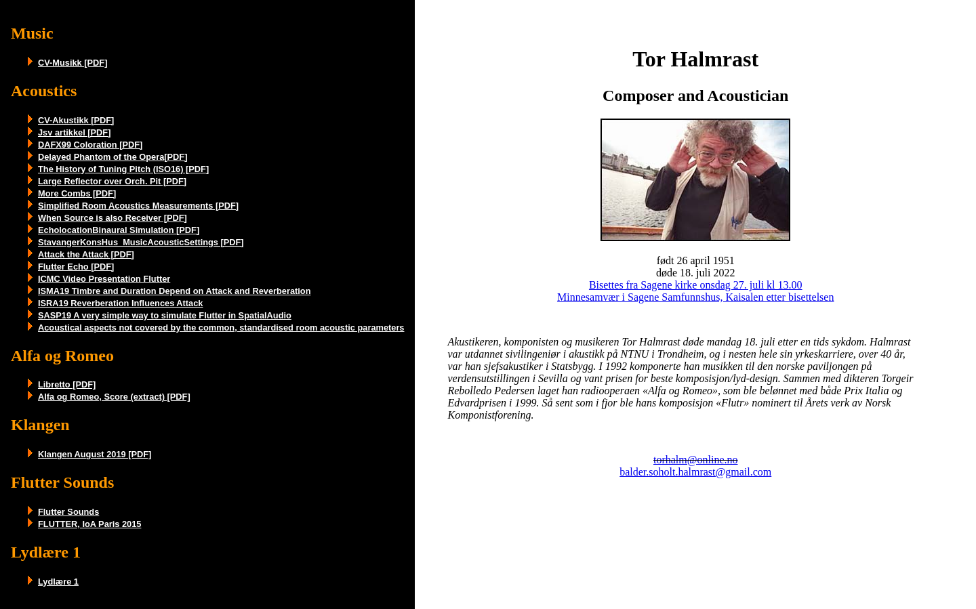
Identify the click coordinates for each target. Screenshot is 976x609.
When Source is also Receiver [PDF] (112, 218)
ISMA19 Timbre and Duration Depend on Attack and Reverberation (174, 291)
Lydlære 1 (58, 581)
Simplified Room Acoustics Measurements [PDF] (138, 206)
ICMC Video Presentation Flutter (104, 279)
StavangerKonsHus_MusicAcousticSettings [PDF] (141, 242)
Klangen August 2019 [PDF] (94, 454)
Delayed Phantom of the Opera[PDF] (112, 157)
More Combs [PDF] (77, 193)
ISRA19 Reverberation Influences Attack (120, 303)
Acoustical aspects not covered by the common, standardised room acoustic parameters (221, 327)
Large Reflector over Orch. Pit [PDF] (112, 181)
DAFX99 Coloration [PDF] (90, 145)
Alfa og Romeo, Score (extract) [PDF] (114, 397)
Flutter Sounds (68, 512)
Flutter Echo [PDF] (76, 266)
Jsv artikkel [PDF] (74, 132)
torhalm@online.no (695, 459)
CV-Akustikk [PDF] (76, 120)
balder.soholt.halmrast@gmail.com (695, 472)
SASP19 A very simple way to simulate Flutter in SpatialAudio (164, 315)
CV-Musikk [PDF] (72, 63)
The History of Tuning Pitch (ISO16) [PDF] (123, 169)
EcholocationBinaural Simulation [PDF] (118, 230)
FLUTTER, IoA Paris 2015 (89, 524)
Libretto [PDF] (67, 384)
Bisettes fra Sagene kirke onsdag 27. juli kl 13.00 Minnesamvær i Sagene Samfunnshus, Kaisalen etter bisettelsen (695, 291)
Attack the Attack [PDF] (86, 254)
